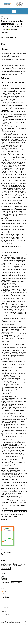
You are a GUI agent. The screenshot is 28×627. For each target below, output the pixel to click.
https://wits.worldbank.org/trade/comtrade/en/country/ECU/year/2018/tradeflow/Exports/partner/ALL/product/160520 (14, 511)
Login (26, 0)
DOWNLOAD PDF (5, 32)
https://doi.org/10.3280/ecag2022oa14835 (8, 37)
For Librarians (5, 607)
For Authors (4, 605)
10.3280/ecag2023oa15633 (6, 597)
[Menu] (14, 11)
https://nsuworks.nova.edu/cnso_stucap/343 (12, 145)
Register (22, 0)
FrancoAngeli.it (5, 614)
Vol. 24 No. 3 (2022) (4, 18)
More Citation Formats (6, 568)
